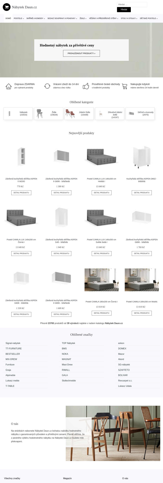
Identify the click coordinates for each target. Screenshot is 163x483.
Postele (18, 18)
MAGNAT (91, 353)
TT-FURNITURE (135, 343)
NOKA (130, 348)
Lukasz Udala (134, 374)
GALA (130, 364)
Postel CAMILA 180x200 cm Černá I (101, 302)
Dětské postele (148, 18)
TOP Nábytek (53, 343)
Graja (130, 359)
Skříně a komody (35, 18)
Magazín (67, 466)
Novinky (8, 473)
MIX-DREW (52, 353)
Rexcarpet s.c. (134, 369)
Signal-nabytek (13, 343)
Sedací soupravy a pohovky (61, 18)
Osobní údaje (69, 479)
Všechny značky (12, 466)
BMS (8, 348)
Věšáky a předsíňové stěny (102, 18)
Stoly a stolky (128, 18)
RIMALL (10, 364)
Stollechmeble (94, 369)
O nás (125, 466)
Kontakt (126, 473)
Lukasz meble (53, 369)
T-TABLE (10, 374)
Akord (130, 353)
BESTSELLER (94, 348)
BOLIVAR (11, 369)
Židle (82, 18)
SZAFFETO (52, 364)
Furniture (10, 359)
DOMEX (51, 348)
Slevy (7, 479)
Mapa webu (69, 473)
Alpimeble (92, 364)
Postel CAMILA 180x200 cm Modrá (141, 302)
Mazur (9, 353)
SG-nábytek (93, 359)
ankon (90, 343)
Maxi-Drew (52, 359)
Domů (8, 18)
